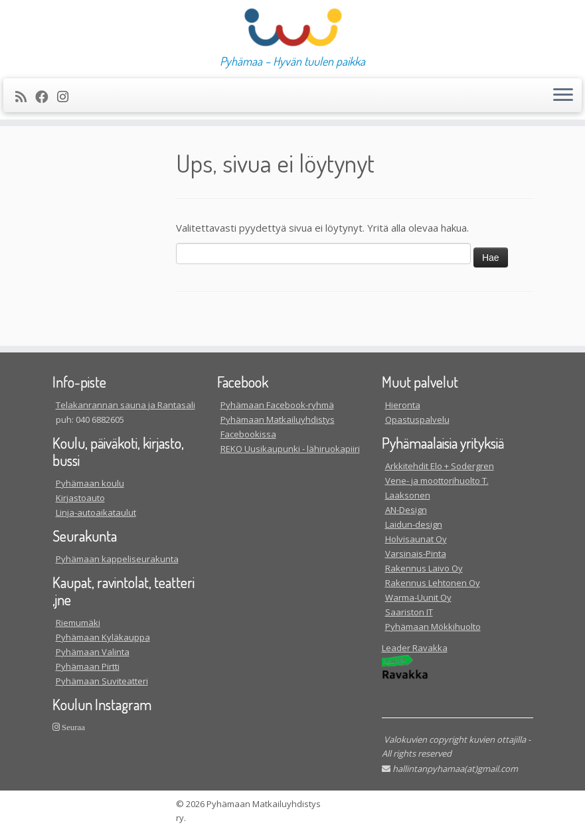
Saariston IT (409, 612)
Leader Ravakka (415, 648)
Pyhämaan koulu (90, 483)
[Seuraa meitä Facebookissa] (46, 97)
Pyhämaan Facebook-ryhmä (277, 405)
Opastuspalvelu (417, 419)
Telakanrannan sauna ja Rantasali (125, 405)
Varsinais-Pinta (415, 554)
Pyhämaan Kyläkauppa (103, 637)
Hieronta (402, 405)
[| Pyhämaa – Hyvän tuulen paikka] (292, 27)
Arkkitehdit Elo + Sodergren (439, 466)
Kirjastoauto (80, 498)
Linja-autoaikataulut (96, 512)
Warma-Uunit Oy (418, 597)
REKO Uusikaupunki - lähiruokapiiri (290, 449)
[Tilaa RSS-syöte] (25, 97)
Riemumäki (78, 623)
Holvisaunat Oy (416, 539)
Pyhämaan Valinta (92, 652)
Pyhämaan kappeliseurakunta (117, 559)
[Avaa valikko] (563, 96)
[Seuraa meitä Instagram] (67, 97)
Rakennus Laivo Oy (424, 568)
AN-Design (406, 510)
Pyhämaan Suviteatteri (102, 681)
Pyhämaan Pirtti (88, 666)
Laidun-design (413, 524)
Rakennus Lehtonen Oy (432, 583)
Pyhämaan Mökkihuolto (433, 627)
